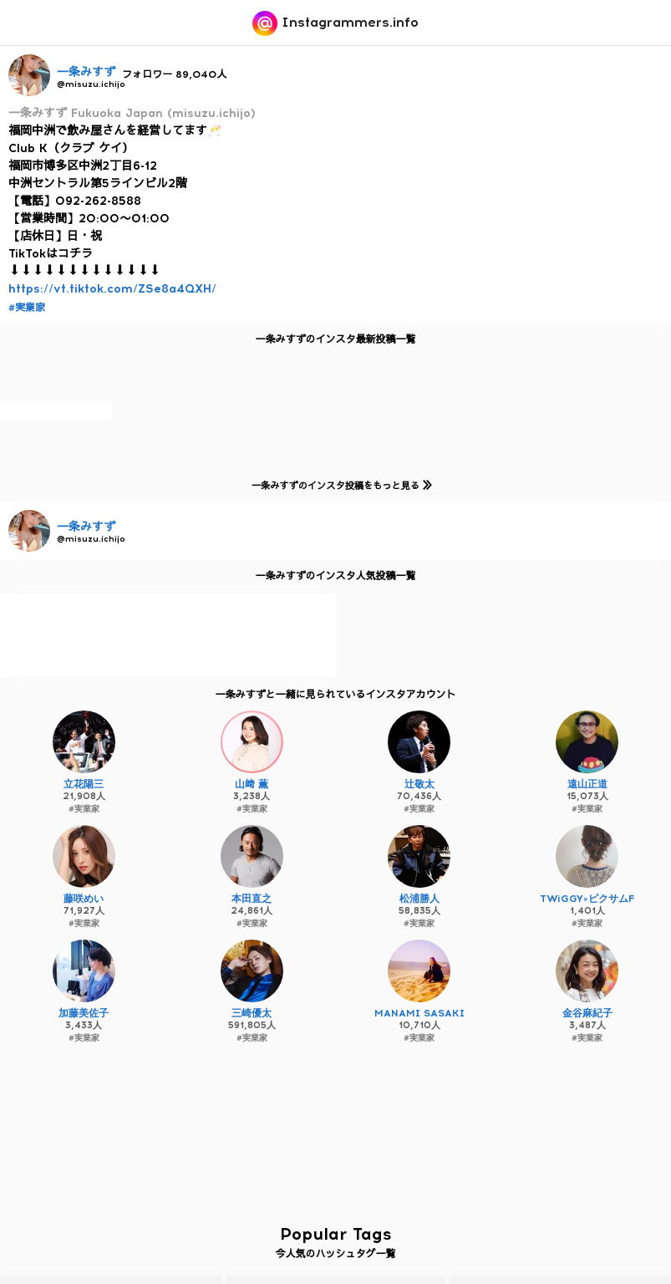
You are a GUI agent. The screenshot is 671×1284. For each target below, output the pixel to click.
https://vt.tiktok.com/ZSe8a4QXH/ (112, 289)
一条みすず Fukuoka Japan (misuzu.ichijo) (132, 113)
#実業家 (26, 307)
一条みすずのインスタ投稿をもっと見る (339, 485)
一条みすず (86, 72)
